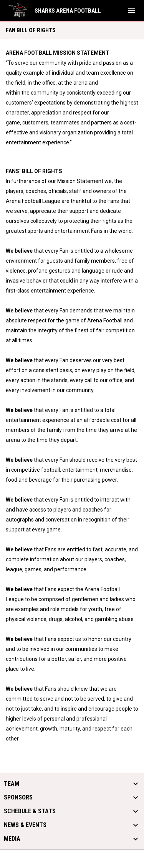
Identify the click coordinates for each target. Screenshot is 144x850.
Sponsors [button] (18, 797)
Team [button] (11, 784)
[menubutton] (131, 10)
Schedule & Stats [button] (30, 811)
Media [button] (12, 839)
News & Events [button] (25, 825)
